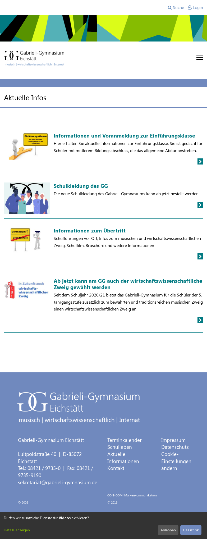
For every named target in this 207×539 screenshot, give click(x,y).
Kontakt (115, 468)
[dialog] (103, 525)
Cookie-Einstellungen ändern (176, 461)
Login (195, 7)
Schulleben (119, 447)
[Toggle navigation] (199, 57)
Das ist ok (191, 529)
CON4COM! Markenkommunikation (132, 495)
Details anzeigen (17, 529)
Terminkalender (124, 440)
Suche (176, 7)
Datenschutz (175, 447)
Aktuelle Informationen (123, 457)
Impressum (173, 440)
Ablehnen (168, 529)
